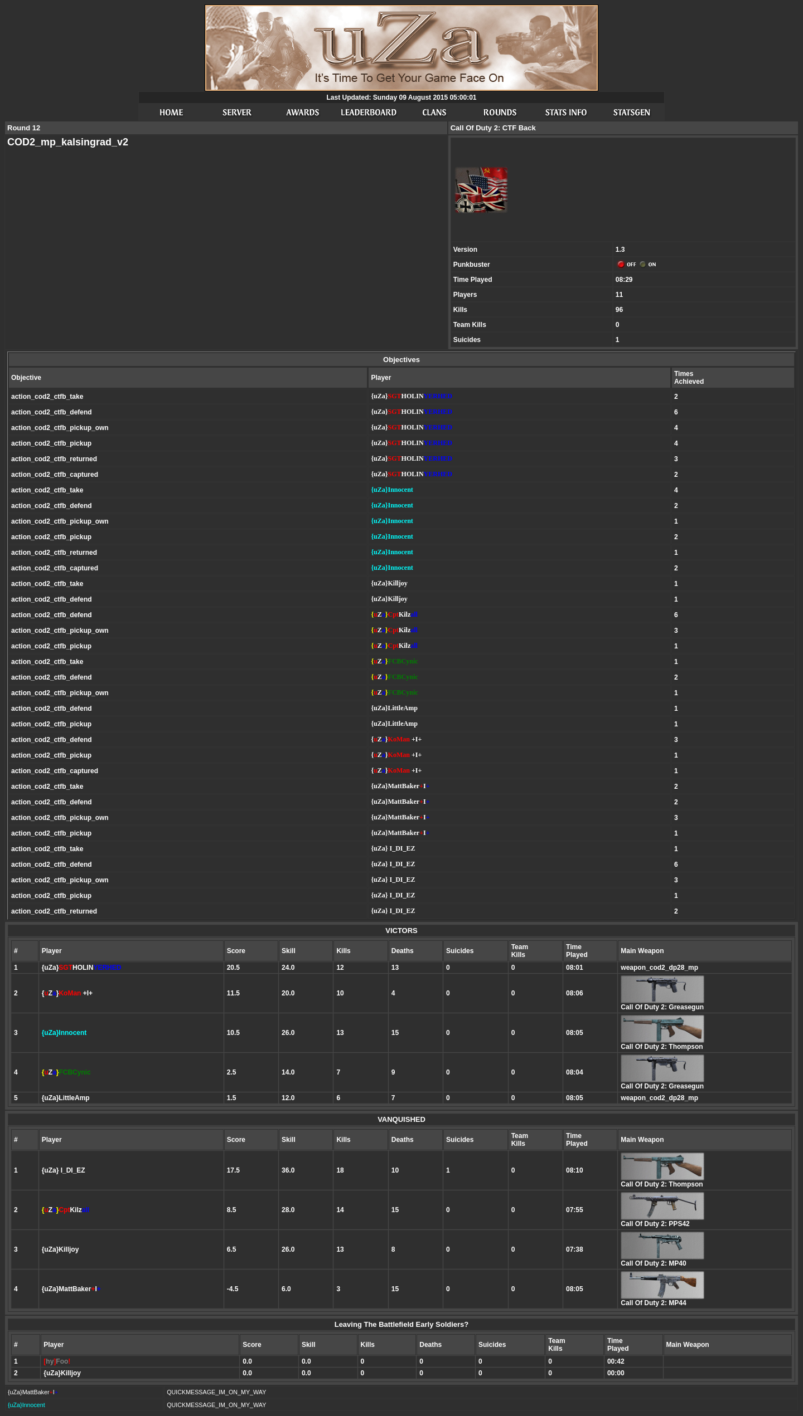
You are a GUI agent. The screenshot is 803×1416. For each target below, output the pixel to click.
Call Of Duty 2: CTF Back (493, 128)
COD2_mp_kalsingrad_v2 (67, 142)
